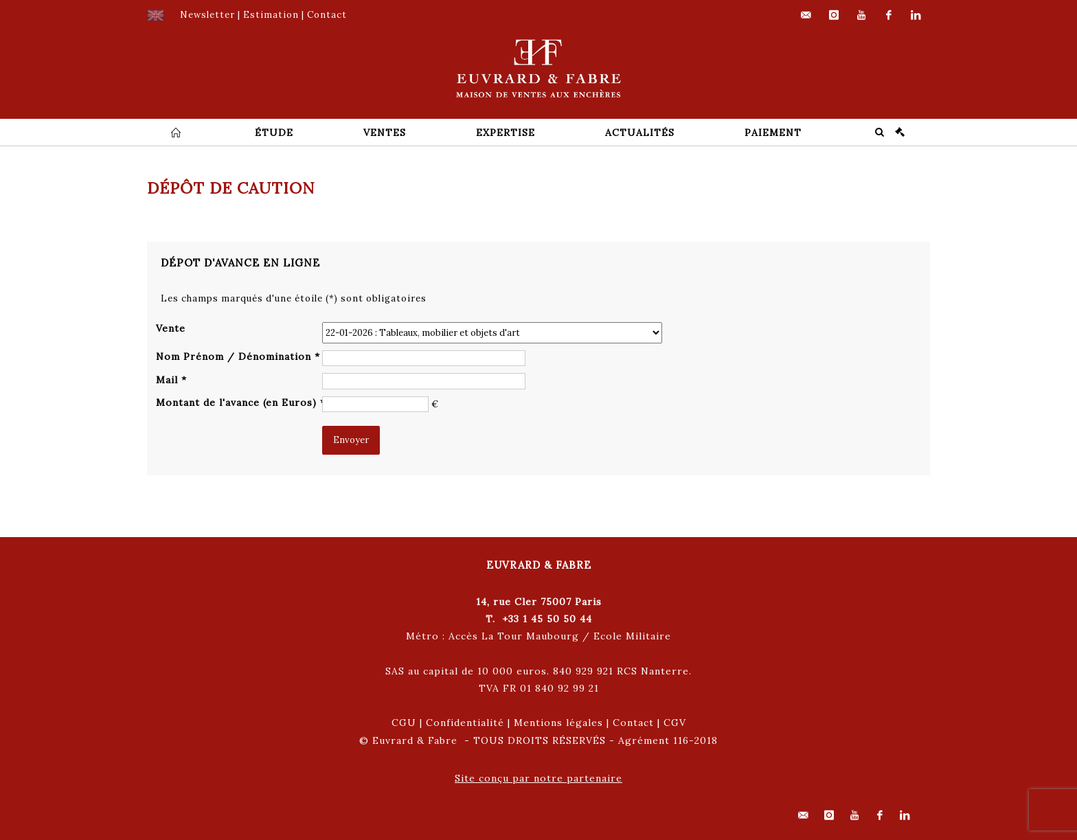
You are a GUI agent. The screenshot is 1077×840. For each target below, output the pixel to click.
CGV (675, 722)
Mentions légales (558, 722)
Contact (633, 722)
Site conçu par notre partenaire (538, 778)
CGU (404, 722)
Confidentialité (465, 722)
